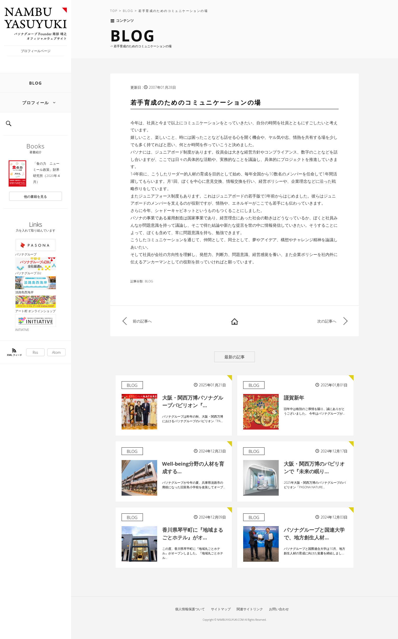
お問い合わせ (279, 609)
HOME (234, 321)
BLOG (35, 83)
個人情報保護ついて (190, 609)
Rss (35, 352)
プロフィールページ (36, 51)
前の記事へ (142, 321)
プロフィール (35, 102)
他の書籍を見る (35, 196)
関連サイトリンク (250, 609)
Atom (56, 352)
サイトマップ (221, 609)
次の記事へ (326, 321)
